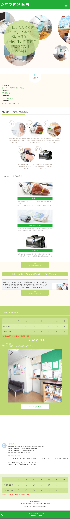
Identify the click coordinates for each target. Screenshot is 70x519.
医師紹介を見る (35, 293)
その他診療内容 (35, 265)
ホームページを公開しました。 (11, 103)
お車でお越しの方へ (8, 98)
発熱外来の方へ (6, 93)
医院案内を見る (35, 407)
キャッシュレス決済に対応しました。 (13, 88)
